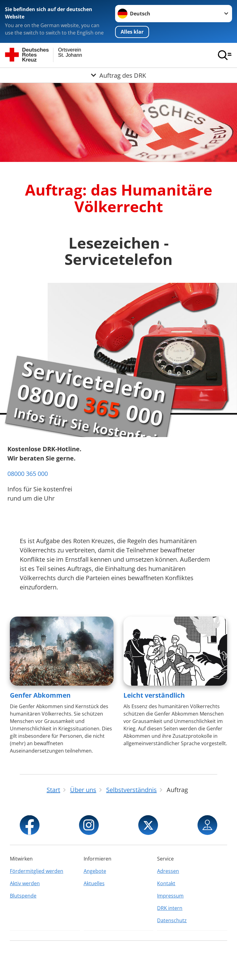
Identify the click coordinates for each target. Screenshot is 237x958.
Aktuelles (94, 883)
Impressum (170, 895)
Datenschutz (172, 920)
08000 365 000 (27, 473)
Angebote (95, 871)
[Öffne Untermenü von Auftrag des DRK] (118, 75)
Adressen (168, 871)
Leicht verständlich (154, 695)
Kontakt (166, 883)
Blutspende (23, 895)
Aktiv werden (25, 883)
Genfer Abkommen (40, 695)
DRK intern (169, 908)
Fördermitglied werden (36, 871)
